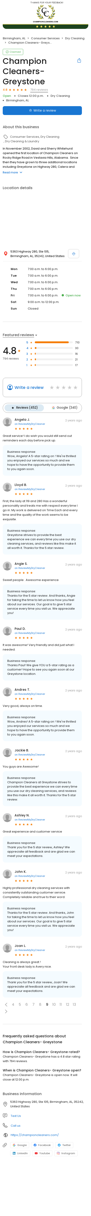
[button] (6, 1004)
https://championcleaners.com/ (35, 1135)
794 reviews (39, 90)
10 (54, 1004)
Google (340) (64, 407)
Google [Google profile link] (20, 1145)
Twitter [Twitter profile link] (64, 1145)
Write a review (29, 387)
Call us (15, 1125)
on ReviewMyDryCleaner (30, 423)
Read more (12, 172)
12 (67, 1004)
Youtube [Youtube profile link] (42, 1153)
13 (74, 1004)
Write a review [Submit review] (42, 110)
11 (61, 1004)
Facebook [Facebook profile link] (42, 1145)
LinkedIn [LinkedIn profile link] (20, 1153)
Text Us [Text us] (16, 1115)
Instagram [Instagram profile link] (66, 1153)
